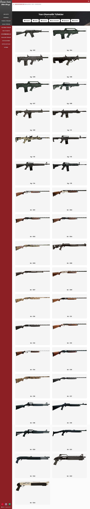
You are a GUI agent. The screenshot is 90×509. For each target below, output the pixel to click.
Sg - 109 (32, 130)
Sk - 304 (69, 236)
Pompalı (27, 20)
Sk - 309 (69, 289)
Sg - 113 (69, 156)
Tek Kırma (44, 20)
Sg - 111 (69, 130)
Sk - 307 (32, 289)
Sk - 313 (69, 343)
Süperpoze (65, 20)
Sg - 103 (32, 50)
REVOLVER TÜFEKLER (6, 37)
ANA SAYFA (6, 14)
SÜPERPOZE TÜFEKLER (6, 34)
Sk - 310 (32, 316)
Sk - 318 (32, 423)
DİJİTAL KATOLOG (6, 44)
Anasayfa (49, 16)
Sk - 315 (69, 369)
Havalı (35, 20)
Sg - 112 (32, 156)
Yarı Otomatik (54, 20)
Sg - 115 (69, 183)
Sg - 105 (32, 77)
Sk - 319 (69, 423)
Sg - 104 (69, 50)
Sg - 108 (69, 103)
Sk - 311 (69, 316)
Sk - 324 (32, 502)
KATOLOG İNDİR (6, 40)
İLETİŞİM (6, 47)
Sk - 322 (32, 476)
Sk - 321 (69, 449)
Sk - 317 (69, 396)
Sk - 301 (32, 210)
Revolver (75, 20)
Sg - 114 (32, 183)
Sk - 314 (32, 369)
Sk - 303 (32, 236)
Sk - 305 (32, 263)
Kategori (54, 16)
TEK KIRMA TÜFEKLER (6, 27)
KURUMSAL (6, 17)
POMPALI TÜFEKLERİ (6, 21)
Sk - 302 (69, 210)
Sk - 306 (69, 263)
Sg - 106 (69, 77)
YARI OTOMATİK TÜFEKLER (6, 31)
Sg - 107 (32, 103)
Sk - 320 (32, 449)
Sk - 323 (69, 476)
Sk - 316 (32, 396)
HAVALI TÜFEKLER (6, 24)
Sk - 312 (32, 343)
